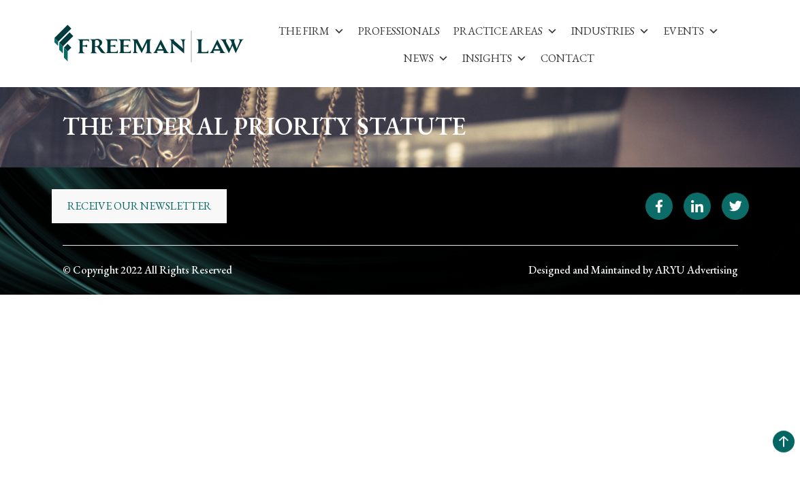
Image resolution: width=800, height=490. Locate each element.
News (426, 58)
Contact (567, 58)
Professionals (399, 31)
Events (691, 31)
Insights (494, 58)
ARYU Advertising (696, 270)
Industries (610, 31)
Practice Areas (505, 31)
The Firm (311, 31)
